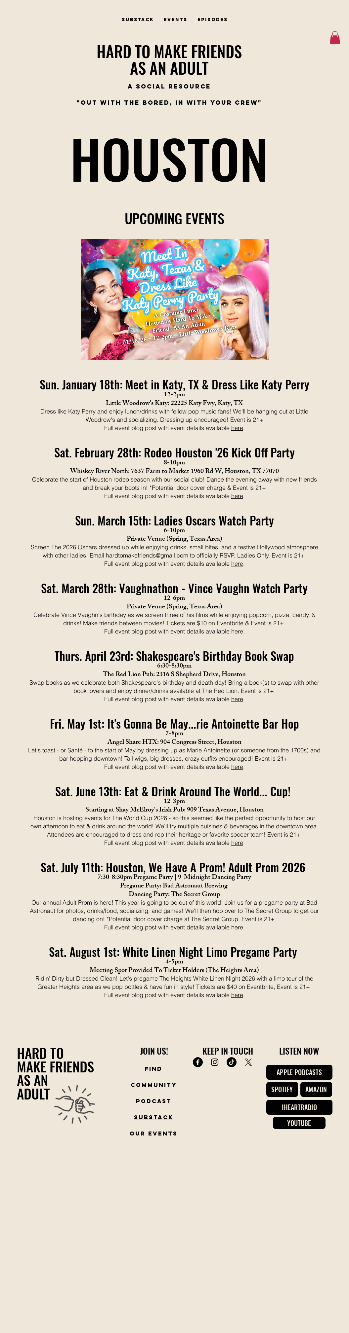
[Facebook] (198, 1062)
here (237, 428)
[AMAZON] (316, 1089)
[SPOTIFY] (282, 1089)
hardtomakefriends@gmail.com (147, 555)
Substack (153, 1117)
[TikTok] (232, 1062)
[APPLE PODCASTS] (299, 1072)
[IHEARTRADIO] (299, 1107)
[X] (248, 1062)
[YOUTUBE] (299, 1123)
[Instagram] (215, 1062)
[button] (334, 37)
